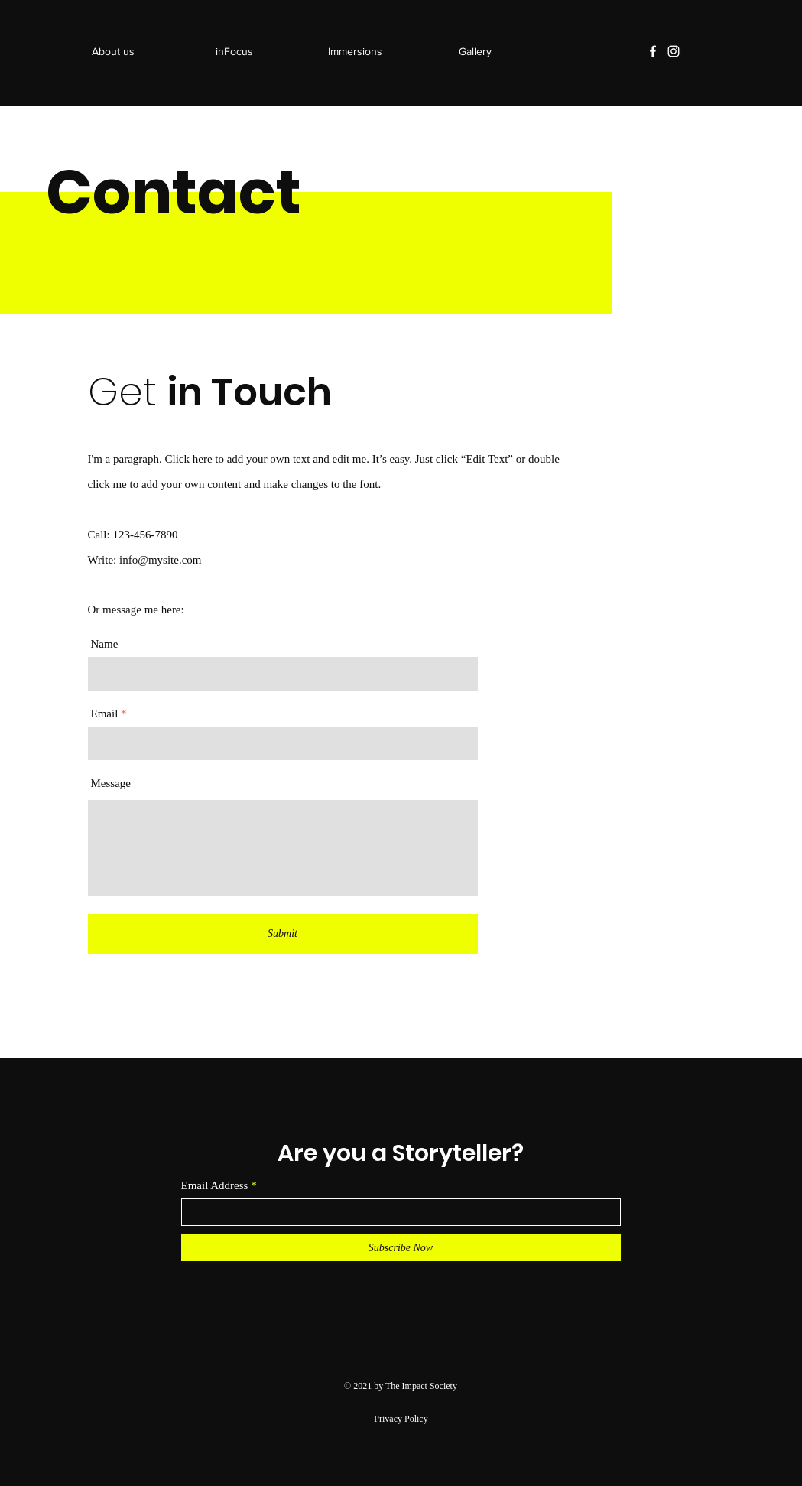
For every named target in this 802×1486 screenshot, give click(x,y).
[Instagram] (673, 51)
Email (105, 714)
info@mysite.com (160, 560)
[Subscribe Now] (401, 1247)
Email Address (214, 1186)
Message (111, 783)
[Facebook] (653, 51)
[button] (354, 51)
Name (105, 644)
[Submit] (283, 934)
